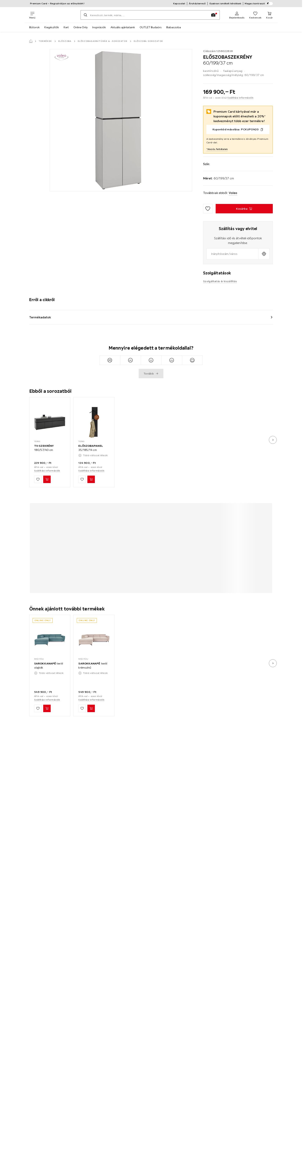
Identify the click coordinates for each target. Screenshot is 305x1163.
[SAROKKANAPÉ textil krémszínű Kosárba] (91, 708)
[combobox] (232, 253)
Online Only (80, 27)
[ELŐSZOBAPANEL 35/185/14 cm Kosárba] (91, 479)
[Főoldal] (30, 41)
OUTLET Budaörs (151, 27)
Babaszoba (173, 27)
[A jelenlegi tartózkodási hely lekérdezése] (264, 253)
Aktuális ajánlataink (123, 27)
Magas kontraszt (259, 3)
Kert (66, 27)
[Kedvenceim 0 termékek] (255, 15)
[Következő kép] (273, 440)
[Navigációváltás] (32, 15)
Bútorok (34, 27)
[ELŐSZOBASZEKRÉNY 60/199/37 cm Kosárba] (244, 208)
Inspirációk (99, 27)
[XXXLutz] (58, 15)
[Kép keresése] (213, 15)
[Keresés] (85, 15)
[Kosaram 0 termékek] (269, 15)
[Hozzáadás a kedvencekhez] (207, 208)
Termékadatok (40, 317)
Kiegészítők (51, 27)
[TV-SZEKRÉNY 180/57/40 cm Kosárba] (47, 479)
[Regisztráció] (237, 15)
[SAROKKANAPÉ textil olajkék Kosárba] (47, 708)
